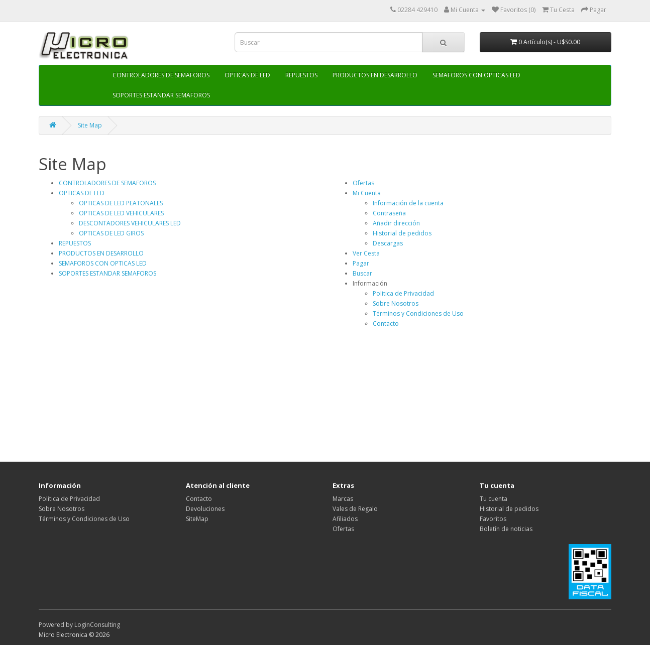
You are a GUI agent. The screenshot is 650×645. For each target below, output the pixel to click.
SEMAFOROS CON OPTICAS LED (476, 75)
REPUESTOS (301, 75)
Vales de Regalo (355, 508)
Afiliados (345, 518)
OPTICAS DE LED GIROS (111, 233)
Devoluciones (205, 508)
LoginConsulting (97, 624)
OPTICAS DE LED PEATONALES (121, 203)
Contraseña (389, 213)
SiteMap (197, 518)
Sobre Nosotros (395, 303)
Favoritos (493, 518)
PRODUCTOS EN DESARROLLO (375, 75)
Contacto (386, 323)
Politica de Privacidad (403, 293)
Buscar (362, 273)
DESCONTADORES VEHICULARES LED (130, 223)
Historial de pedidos (402, 233)
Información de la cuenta (408, 203)
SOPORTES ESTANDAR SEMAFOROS (161, 95)
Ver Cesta (366, 253)
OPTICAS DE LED (247, 75)
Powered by (56, 624)
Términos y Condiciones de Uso (418, 313)
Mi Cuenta (367, 193)
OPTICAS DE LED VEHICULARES (121, 213)
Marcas (343, 498)
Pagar (361, 263)
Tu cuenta (493, 498)
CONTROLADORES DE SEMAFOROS (161, 75)
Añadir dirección (396, 223)
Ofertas (363, 183)
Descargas (388, 243)
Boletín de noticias (506, 529)
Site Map (90, 125)
